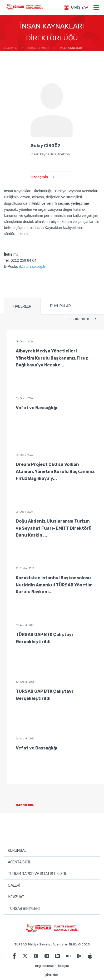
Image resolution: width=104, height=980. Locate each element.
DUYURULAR (60, 306)
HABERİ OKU (29, 805)
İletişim (63, 966)
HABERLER (22, 306)
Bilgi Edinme (44, 966)
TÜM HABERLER (82, 319)
